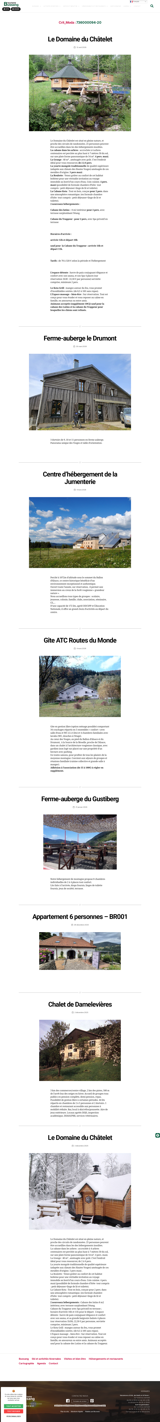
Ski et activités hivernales (46, 1358)
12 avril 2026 (81, 47)
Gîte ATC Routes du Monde (80, 640)
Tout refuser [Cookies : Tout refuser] (13, 1411)
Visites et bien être (71, 6)
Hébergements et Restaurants (94, 6)
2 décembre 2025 (81, 1012)
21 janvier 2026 (81, 807)
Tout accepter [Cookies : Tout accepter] (13, 1406)
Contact (137, 6)
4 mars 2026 (81, 490)
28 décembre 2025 (81, 925)
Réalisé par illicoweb (92, 1411)
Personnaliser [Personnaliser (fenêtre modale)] (14, 1416)
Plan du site (64, 1411)
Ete (6, 9)
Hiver (15, 9)
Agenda (127, 6)
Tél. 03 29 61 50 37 (26, 1406)
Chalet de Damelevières (80, 1004)
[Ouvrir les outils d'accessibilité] (157, 1135)
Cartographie (115, 6)
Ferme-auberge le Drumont (80, 338)
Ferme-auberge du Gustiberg (80, 799)
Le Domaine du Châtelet (80, 39)
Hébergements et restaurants (106, 1358)
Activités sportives (51, 6)
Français (134, 1)
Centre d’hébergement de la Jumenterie (80, 478)
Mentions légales (77, 1411)
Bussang (36, 6)
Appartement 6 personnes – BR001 (80, 917)
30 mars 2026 (81, 346)
